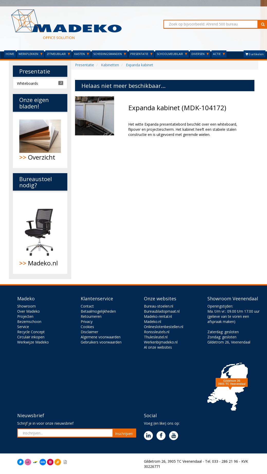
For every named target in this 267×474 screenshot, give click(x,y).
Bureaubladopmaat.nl (162, 311)
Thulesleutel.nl (156, 336)
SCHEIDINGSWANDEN (109, 54)
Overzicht (40, 140)
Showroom (26, 306)
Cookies (87, 326)
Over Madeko (28, 311)
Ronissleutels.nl (156, 331)
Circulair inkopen (30, 336)
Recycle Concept (31, 331)
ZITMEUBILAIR (58, 54)
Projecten (25, 316)
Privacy (87, 321)
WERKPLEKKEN (30, 54)
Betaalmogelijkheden (98, 311)
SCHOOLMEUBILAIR (172, 54)
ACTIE (219, 54)
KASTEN (81, 54)
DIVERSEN (200, 54)
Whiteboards (27, 83)
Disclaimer (89, 331)
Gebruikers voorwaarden (101, 342)
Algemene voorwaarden (101, 336)
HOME (10, 54)
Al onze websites (158, 347)
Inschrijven (124, 433)
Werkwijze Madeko (33, 342)
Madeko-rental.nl (158, 316)
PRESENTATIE (141, 54)
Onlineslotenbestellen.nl (163, 326)
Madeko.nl (40, 233)
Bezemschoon (29, 321)
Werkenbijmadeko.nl (161, 342)
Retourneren (91, 316)
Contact (87, 306)
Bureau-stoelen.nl (158, 306)
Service (23, 326)
